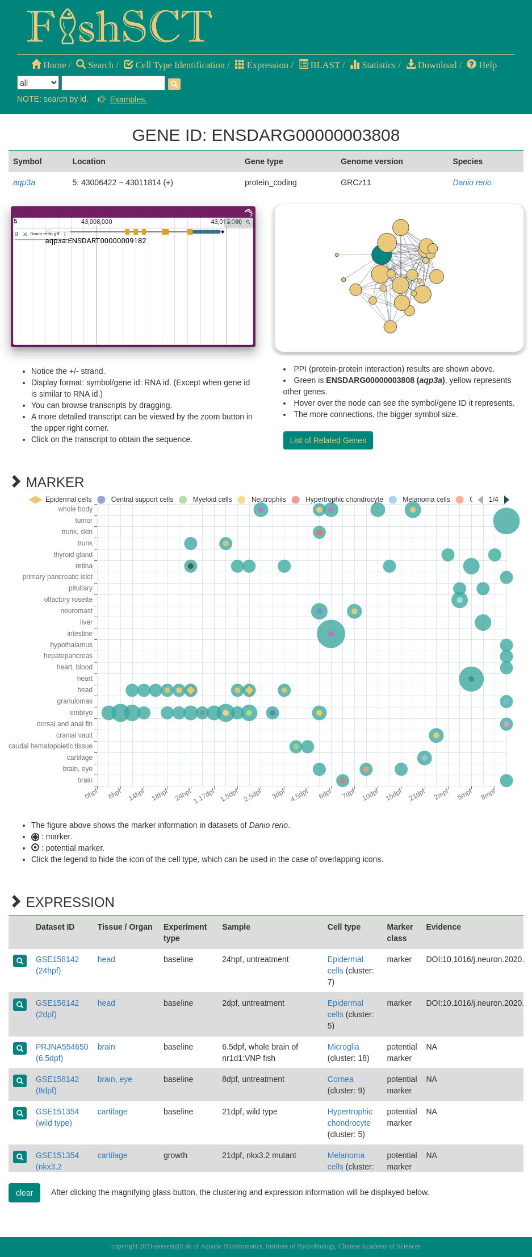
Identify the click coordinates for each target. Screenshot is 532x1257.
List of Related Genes (328, 440)
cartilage (113, 1111)
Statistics (373, 65)
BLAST (319, 65)
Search (95, 65)
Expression (261, 65)
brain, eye (115, 1079)
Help (482, 65)
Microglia (343, 1046)
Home (48, 65)
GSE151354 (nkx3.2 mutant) (57, 1167)
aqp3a (24, 182)
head (106, 959)
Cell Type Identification (174, 65)
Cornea (341, 1079)
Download (431, 65)
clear (24, 1192)
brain (106, 1046)
